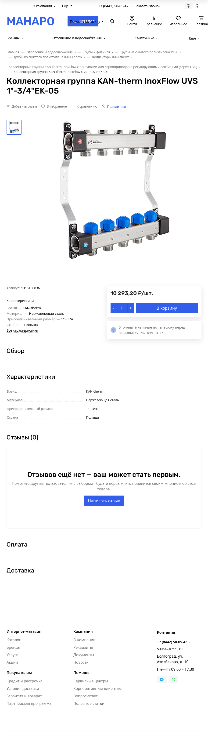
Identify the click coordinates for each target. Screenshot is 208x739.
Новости (81, 662)
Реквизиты (83, 647)
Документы (83, 654)
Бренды (13, 38)
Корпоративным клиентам (97, 688)
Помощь (81, 672)
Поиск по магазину (85, 21)
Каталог (14, 639)
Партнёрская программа (29, 703)
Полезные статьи (88, 703)
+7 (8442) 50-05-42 (113, 6)
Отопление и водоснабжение (77, 38)
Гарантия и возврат (24, 696)
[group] (115, 203)
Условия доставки (23, 688)
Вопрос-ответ (85, 696)
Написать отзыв (104, 501)
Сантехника (144, 38)
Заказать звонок (147, 6)
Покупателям (19, 672)
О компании (42, 6)
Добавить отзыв (24, 106)
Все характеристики (22, 330)
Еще (65, 6)
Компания (83, 631)
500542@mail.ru (170, 649)
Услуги (12, 654)
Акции (12, 662)
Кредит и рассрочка (25, 681)
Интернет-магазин (24, 631)
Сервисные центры (90, 681)
